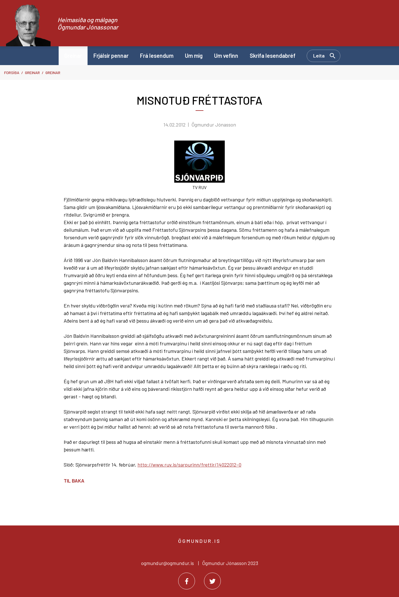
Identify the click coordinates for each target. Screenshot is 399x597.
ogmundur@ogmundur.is (167, 563)
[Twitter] (212, 581)
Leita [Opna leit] (319, 55)
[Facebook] (186, 581)
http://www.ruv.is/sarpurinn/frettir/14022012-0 (189, 464)
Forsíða (11, 72)
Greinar (32, 72)
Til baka (74, 480)
